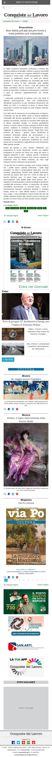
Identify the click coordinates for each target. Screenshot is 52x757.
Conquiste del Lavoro (11, 21)
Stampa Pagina (11, 215)
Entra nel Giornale (33, 287)
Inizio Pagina (42, 215)
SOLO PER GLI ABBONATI (26, 570)
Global (25, 21)
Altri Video (8, 360)
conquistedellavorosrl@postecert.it (26, 755)
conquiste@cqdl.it (24, 752)
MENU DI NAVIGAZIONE (27, 2)
